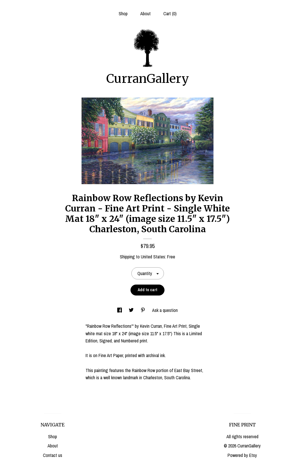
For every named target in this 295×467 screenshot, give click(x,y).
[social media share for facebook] (120, 310)
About (145, 13)
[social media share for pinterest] (143, 310)
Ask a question (165, 310)
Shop (123, 13)
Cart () (170, 13)
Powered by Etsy (242, 455)
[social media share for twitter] (132, 310)
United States (153, 256)
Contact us (52, 455)
